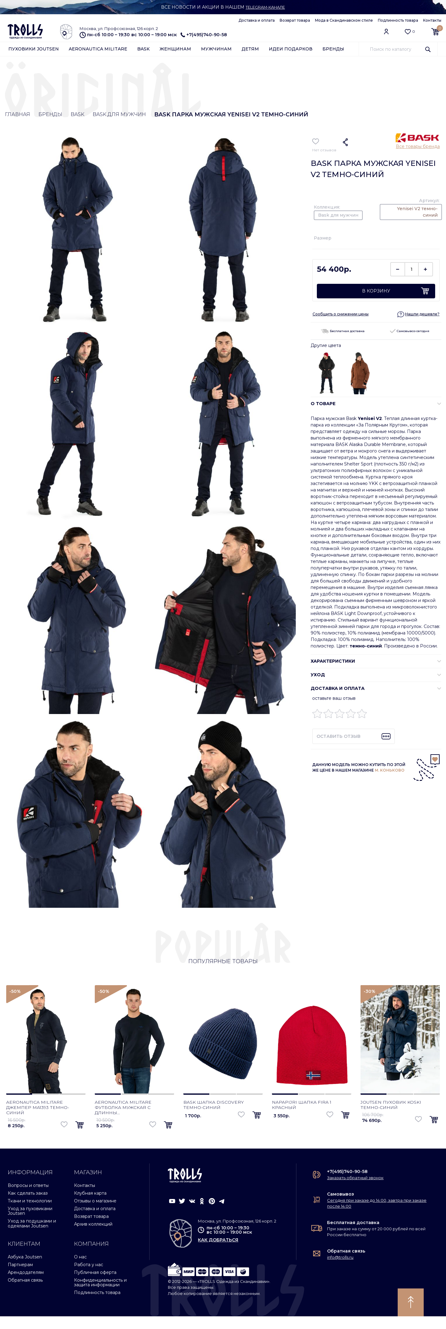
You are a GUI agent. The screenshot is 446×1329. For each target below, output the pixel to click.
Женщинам (175, 50)
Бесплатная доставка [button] (343, 332)
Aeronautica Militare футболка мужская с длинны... (123, 1120)
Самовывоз (340, 1207)
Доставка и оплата (256, 20)
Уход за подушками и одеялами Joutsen (32, 1236)
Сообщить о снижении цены (341, 315)
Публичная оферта (95, 1285)
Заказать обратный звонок (355, 1190)
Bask (143, 50)
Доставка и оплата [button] (338, 689)
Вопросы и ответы (28, 1198)
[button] (418, 315)
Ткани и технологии (30, 1213)
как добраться (218, 1252)
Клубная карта (90, 1206)
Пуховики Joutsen (33, 50)
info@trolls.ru (340, 1269)
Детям (250, 50)
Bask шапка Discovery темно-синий (213, 1117)
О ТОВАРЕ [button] (323, 405)
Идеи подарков (291, 50)
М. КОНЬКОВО (389, 771)
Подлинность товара (398, 20)
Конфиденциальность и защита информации (100, 1295)
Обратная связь (25, 1293)
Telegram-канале (265, 7)
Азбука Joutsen (25, 1269)
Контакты (432, 20)
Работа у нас (88, 1277)
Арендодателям (26, 1285)
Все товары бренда (418, 147)
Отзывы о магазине (95, 1213)
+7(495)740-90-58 (204, 34)
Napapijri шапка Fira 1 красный (301, 1117)
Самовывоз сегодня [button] (409, 332)
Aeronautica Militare (98, 50)
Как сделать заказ (28, 1206)
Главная (18, 115)
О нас (80, 1269)
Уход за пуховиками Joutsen (30, 1224)
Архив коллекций (93, 1237)
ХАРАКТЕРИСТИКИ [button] (333, 662)
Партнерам (20, 1277)
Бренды (333, 50)
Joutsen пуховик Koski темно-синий (391, 1117)
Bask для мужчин (131, 115)
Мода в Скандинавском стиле (344, 20)
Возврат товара (295, 20)
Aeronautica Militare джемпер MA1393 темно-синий (37, 1120)
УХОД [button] (318, 676)
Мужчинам (216, 50)
